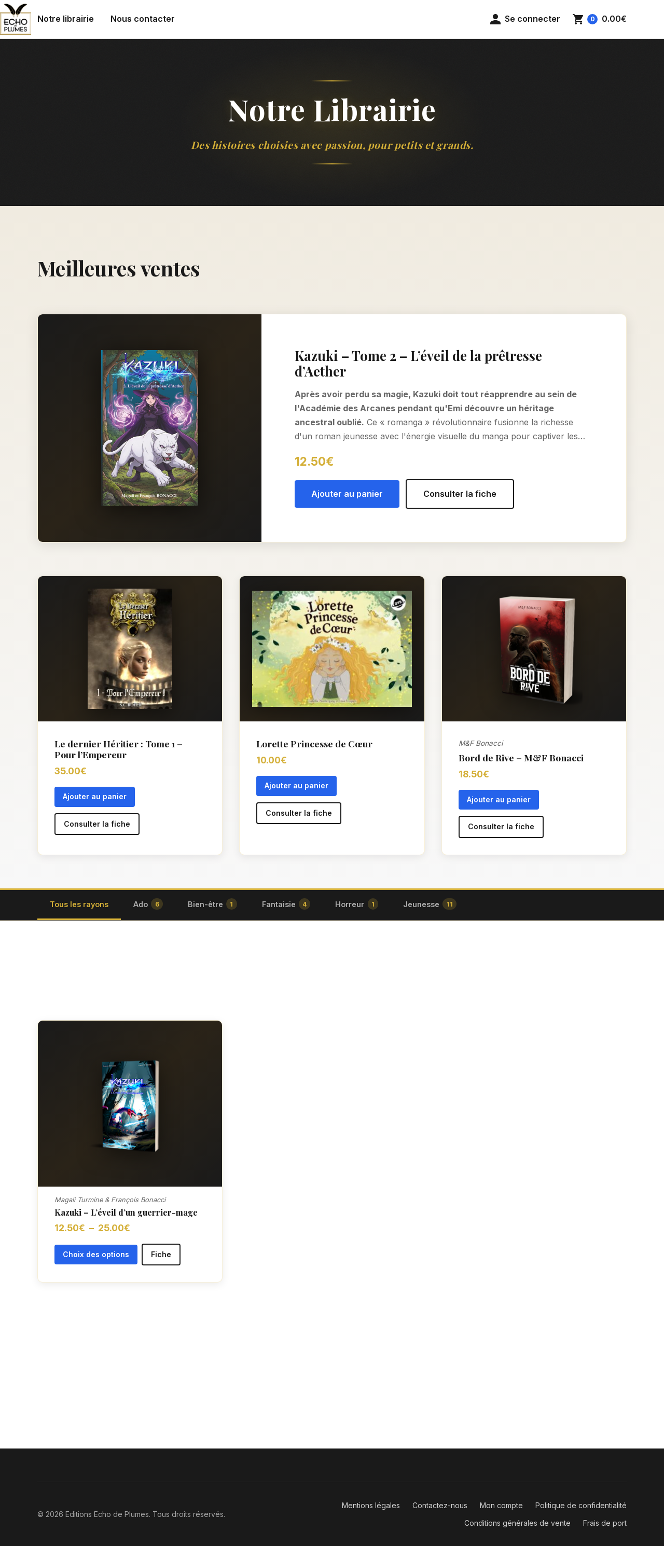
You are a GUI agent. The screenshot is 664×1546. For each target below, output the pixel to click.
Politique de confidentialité (581, 1505)
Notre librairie (65, 18)
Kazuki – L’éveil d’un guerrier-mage (126, 1212)
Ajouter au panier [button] (347, 494)
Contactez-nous (439, 1505)
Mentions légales (371, 1505)
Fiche (161, 1254)
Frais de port (605, 1523)
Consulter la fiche (459, 494)
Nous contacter (142, 18)
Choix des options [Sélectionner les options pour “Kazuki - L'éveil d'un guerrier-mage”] (96, 1254)
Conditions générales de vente (517, 1523)
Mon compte (501, 1505)
